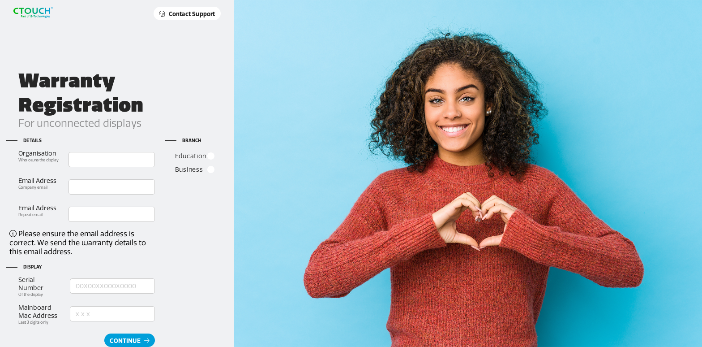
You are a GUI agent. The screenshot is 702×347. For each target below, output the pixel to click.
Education (195, 156)
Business (195, 169)
